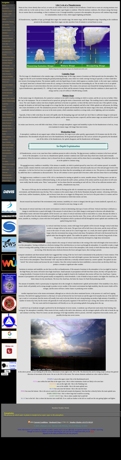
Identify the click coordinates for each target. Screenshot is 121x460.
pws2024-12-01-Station (7, 53)
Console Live (6, 41)
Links (4, 106)
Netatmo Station (7, 60)
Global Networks (7, 93)
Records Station (7, 128)
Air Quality (5, 24)
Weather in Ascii (7, 11)
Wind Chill (5, 169)
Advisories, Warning (8, 22)
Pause (4, 374)
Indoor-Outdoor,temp (8, 101)
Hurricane (5, 95)
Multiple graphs (7, 112)
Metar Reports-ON (7, 114)
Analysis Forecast (7, 38)
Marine (4, 109)
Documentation (6, 49)
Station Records (7, 178)
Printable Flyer (6, 125)
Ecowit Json (5, 46)
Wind (4, 167)
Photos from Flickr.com (6, 81)
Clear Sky (5, 44)
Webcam (5, 172)
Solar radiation (6, 136)
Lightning (5, 104)
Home (4, 5)
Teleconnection (6, 153)
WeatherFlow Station (8, 57)
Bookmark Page (55, 422)
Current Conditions (41, 422)
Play (7, 371)
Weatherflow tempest (8, 164)
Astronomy (5, 35)
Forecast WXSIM (7, 76)
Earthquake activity (8, 68)
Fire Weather (6, 71)
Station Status (6, 150)
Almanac (5, 33)
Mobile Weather (7, 117)
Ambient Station (7, 63)
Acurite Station (6, 30)
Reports (4, 131)
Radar (4, 134)
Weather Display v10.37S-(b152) (81, 422)
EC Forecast (6, 65)
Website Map (6, 180)
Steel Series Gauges (8, 145)
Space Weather (6, 142)
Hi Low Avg (6, 27)
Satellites (5, 139)
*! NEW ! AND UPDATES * (7, 15)
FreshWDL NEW (7, 90)
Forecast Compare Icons (7, 86)
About (4, 19)
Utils (3, 158)
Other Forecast (6, 74)
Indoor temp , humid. (8, 98)
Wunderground (6, 175)
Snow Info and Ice (7, 147)
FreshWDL (5, 8)
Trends (4, 156)
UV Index (5, 161)
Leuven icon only (7, 120)
